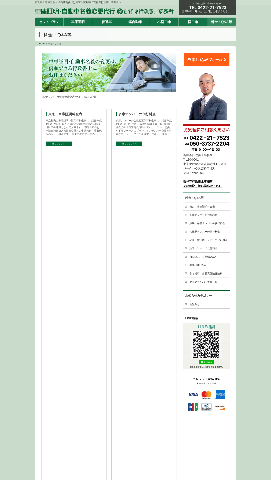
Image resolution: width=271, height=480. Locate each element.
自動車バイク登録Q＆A (136, 246)
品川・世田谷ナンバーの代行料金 (73, 202)
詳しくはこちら (59, 143)
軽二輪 (169, 427)
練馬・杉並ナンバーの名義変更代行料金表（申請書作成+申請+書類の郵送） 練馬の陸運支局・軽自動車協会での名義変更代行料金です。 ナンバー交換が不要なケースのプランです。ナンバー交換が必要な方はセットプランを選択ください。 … (74, 173)
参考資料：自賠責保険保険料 (70, 290)
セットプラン (82, 427)
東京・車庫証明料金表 (65, 114)
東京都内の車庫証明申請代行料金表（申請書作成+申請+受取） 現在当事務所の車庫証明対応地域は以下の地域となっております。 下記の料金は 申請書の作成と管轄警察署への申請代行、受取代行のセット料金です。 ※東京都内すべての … (74, 127)
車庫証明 (103, 427)
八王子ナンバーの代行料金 (138, 158)
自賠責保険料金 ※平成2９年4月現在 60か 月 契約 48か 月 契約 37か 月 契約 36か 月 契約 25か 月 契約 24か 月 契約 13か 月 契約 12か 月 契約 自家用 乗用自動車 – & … (73, 301)
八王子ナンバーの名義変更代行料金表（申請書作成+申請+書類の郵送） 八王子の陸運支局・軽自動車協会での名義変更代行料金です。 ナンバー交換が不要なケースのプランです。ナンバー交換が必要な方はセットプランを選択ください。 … (144, 171)
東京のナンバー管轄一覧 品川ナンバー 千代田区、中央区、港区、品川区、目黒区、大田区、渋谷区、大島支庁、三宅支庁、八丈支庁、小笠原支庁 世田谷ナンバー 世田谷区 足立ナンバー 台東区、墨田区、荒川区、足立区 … (144, 303)
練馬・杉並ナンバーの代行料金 (72, 158)
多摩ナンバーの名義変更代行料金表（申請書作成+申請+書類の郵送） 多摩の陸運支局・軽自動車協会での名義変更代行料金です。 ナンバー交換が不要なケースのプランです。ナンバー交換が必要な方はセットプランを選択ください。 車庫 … (144, 127)
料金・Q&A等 (194, 197)
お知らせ (194, 304)
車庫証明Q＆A (59, 246)
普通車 (119, 427)
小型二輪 (153, 427)
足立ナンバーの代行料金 (137, 202)
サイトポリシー (147, 437)
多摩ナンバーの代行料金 (137, 114)
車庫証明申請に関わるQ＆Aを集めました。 (70, 252)
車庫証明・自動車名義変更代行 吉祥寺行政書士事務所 (130, 466)
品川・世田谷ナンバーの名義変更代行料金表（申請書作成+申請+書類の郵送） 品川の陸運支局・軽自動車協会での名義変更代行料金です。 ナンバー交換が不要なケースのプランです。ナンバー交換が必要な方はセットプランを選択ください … (74, 217)
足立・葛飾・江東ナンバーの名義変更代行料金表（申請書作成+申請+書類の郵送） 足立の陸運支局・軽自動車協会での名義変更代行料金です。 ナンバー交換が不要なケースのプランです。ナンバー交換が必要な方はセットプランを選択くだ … (144, 217)
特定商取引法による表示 (117, 437)
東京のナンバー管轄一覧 (137, 290)
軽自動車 (135, 427)
